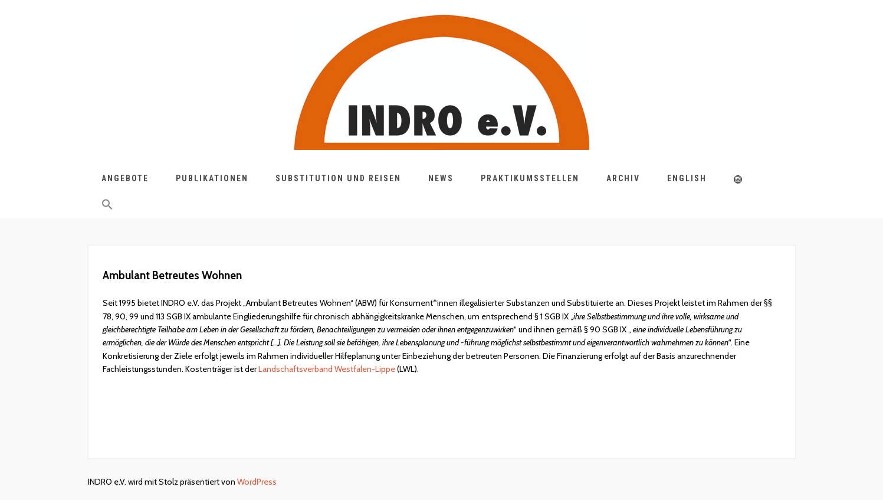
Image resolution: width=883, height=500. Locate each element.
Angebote (125, 178)
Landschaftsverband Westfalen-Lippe (326, 369)
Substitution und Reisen (338, 178)
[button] (107, 206)
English (687, 178)
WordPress (257, 481)
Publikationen (212, 178)
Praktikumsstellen (530, 178)
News (441, 178)
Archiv (623, 178)
